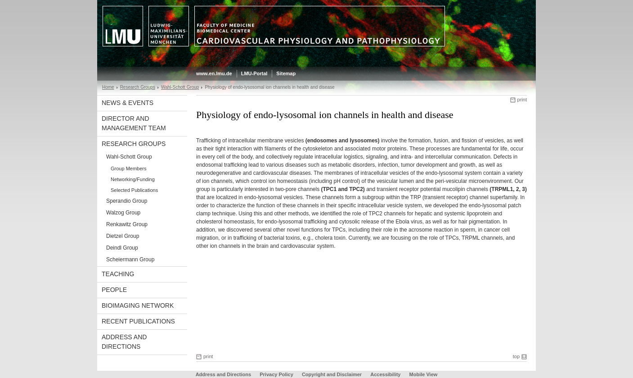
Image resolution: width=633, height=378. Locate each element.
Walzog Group (123, 212)
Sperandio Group (126, 201)
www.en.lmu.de (214, 73)
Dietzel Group (122, 236)
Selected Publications (134, 190)
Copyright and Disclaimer (332, 374)
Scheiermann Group (130, 259)
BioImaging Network (138, 305)
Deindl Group (122, 248)
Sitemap (286, 73)
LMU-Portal (254, 73)
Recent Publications (138, 321)
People (114, 289)
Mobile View (423, 374)
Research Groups (137, 87)
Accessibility (386, 374)
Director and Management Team (134, 123)
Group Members (128, 168)
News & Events (127, 102)
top (516, 356)
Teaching (118, 274)
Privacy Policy (276, 374)
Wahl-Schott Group (180, 87)
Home (108, 87)
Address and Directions (124, 341)
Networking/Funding (133, 179)
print (522, 99)
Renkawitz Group (127, 224)
